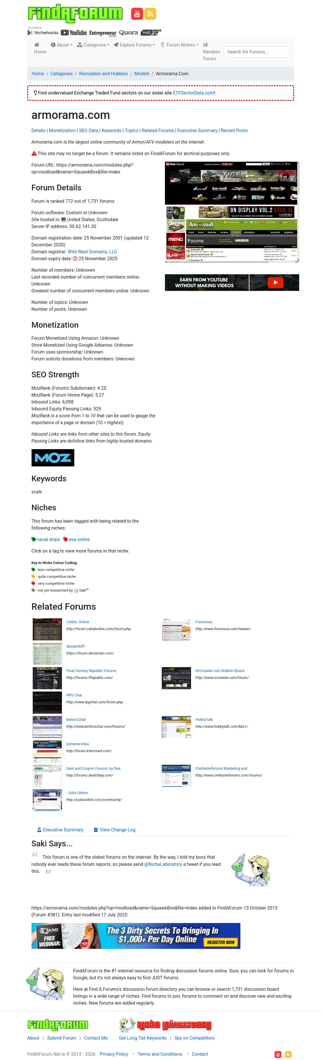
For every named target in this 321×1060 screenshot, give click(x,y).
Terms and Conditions (160, 1054)
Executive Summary (197, 130)
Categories (61, 73)
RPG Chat (74, 695)
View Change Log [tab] (114, 830)
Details (39, 130)
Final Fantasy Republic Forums (91, 671)
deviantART (76, 646)
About (33, 1038)
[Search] (256, 52)
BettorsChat (76, 719)
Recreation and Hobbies (103, 73)
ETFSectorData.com (193, 93)
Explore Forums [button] (132, 45)
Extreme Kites (78, 744)
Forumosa (204, 622)
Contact (200, 1054)
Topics (131, 130)
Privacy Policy (114, 1054)
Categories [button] (91, 45)
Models (141, 73)
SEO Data (88, 130)
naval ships (48, 539)
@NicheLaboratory (163, 864)
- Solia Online (77, 793)
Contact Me (96, 1038)
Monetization (62, 130)
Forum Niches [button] (177, 45)
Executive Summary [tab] (59, 830)
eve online (79, 539)
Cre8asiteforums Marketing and (221, 768)
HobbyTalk (204, 719)
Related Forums (158, 130)
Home (41, 49)
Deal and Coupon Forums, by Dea (93, 768)
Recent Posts (234, 130)
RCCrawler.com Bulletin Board (220, 671)
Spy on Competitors (195, 1038)
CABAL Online (78, 622)
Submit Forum (61, 1038)
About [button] (60, 45)
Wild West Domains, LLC (92, 251)
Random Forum (211, 52)
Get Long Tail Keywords (142, 1038)
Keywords (112, 130)
